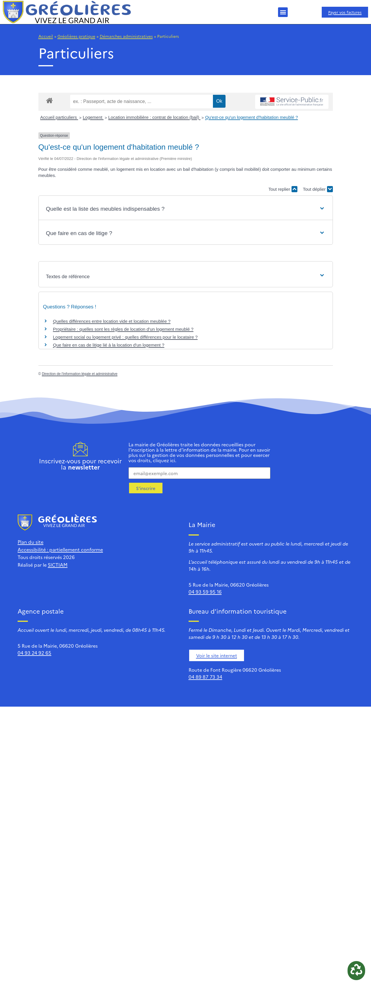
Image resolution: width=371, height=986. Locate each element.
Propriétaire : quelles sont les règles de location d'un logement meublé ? (123, 329)
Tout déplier (318, 189)
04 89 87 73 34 (205, 676)
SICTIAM (57, 564)
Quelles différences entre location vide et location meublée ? (112, 321)
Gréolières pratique (76, 36)
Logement (93, 117)
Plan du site (30, 541)
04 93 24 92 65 (34, 652)
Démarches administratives (126, 36)
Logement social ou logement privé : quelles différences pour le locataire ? (125, 337)
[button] (283, 12)
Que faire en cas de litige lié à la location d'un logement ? (109, 344)
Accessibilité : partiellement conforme (60, 549)
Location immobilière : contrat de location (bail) (154, 117)
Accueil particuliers (59, 117)
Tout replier (282, 189)
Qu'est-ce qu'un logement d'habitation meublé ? (251, 117)
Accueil (45, 36)
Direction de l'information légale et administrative (80, 374)
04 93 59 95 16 (205, 591)
